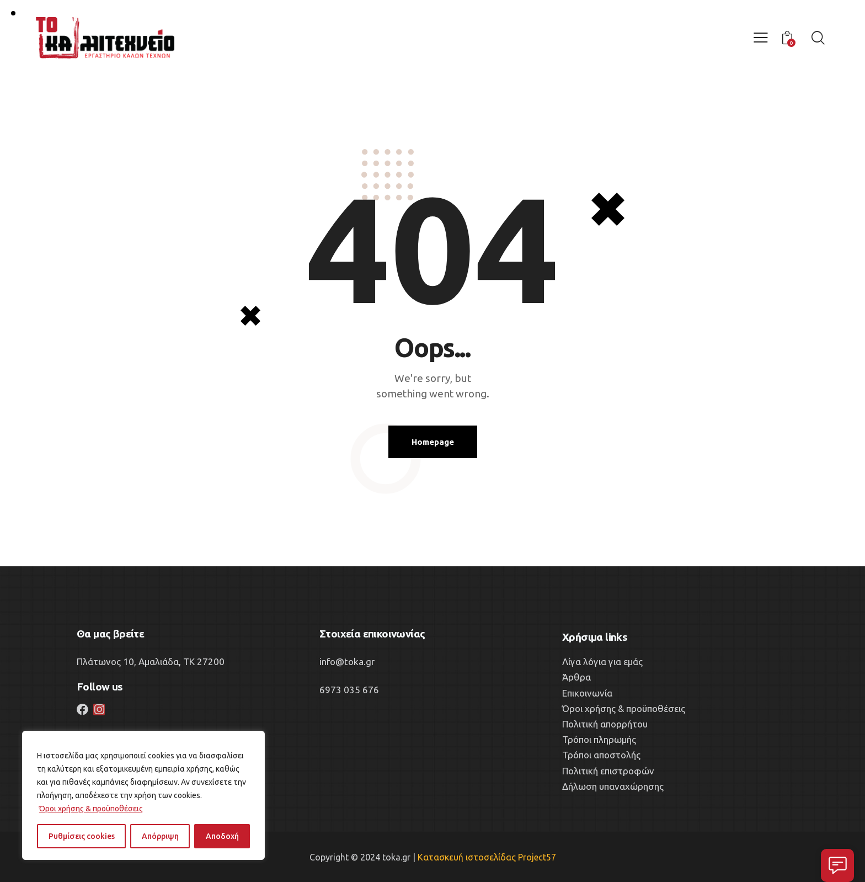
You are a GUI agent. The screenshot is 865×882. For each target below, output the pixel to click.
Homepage (433, 442)
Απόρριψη (160, 836)
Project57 (537, 857)
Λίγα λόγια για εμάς (602, 661)
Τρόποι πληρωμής (599, 739)
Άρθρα (576, 677)
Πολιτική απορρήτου (605, 724)
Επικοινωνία (587, 693)
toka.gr (396, 857)
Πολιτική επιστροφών (608, 771)
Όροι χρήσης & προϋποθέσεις (91, 808)
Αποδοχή (222, 836)
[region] (143, 795)
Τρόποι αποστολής (601, 755)
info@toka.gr (347, 661)
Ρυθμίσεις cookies (82, 836)
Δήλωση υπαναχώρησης (613, 786)
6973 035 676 (349, 689)
